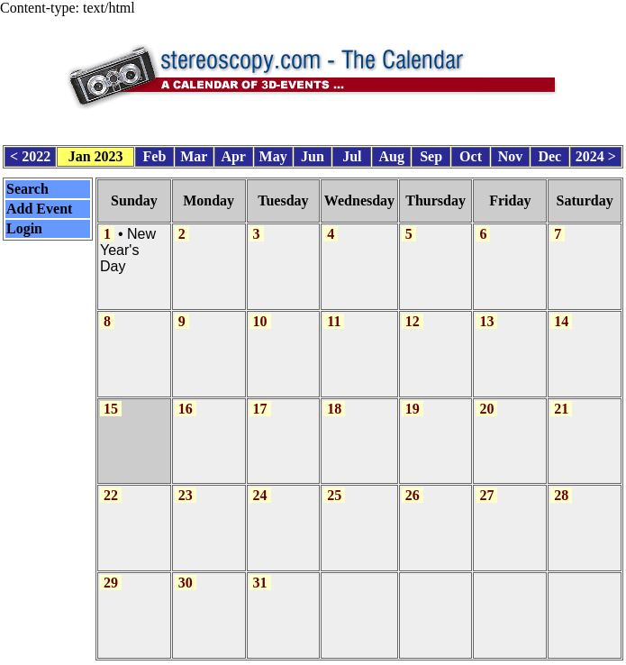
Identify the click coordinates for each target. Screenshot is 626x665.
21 (561, 398)
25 (334, 484)
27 (486, 484)
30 (185, 569)
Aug (391, 152)
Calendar (262, 655)
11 (333, 314)
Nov (510, 152)
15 (111, 398)
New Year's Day (128, 245)
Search (27, 184)
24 (260, 484)
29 (111, 569)
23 (185, 484)
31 (260, 569)
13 (486, 314)
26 (412, 484)
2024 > (596, 152)
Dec (549, 152)
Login (24, 224)
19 (412, 398)
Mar (193, 152)
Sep (431, 152)
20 (486, 398)
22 (111, 484)
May (273, 152)
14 (561, 314)
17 (260, 398)
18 (334, 398)
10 (260, 314)
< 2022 (30, 152)
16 (185, 398)
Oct (470, 152)
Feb (155, 152)
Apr (233, 152)
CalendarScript (353, 655)
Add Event (39, 204)
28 (561, 484)
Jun (312, 152)
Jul (351, 152)
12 (412, 314)
